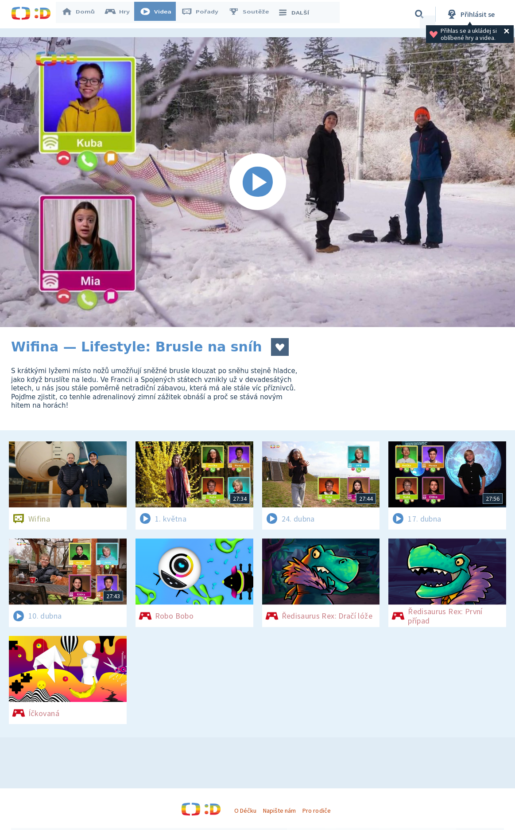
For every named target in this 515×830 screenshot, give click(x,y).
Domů (82, 14)
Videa (159, 14)
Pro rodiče (316, 810)
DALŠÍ (297, 14)
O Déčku (245, 810)
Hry (121, 14)
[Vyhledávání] (419, 14)
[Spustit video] (257, 182)
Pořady (204, 14)
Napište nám (279, 810)
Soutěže (253, 14)
